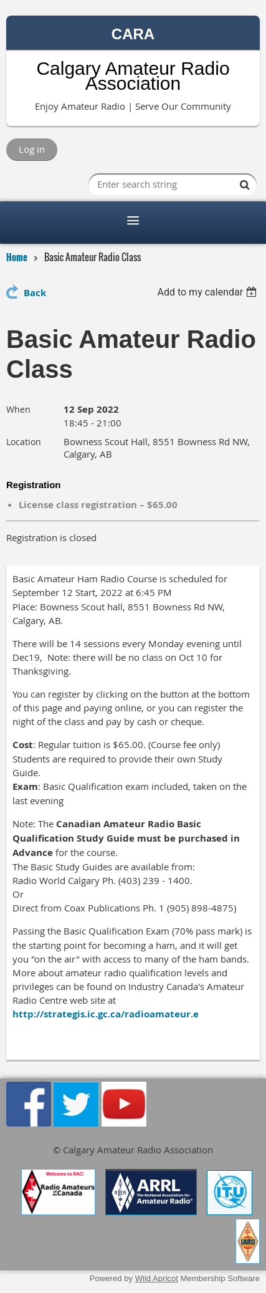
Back (35, 292)
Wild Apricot (156, 1278)
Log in (32, 149)
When (18, 409)
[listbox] (208, 292)
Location (23, 442)
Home (16, 257)
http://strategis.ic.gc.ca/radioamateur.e (105, 1014)
